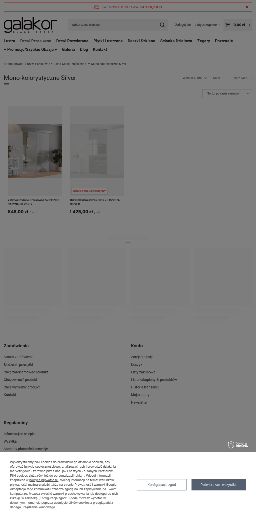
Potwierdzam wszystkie (218, 485)
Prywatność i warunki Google (95, 484)
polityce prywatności (43, 480)
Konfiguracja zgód (162, 485)
